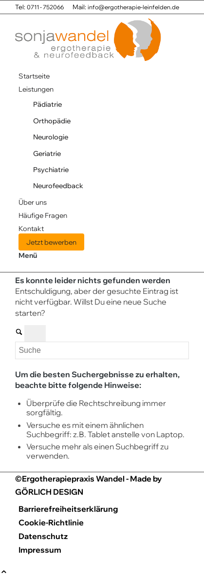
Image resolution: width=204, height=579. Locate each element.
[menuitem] (103, 75)
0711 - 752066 (45, 7)
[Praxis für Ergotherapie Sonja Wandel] (88, 62)
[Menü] (28, 255)
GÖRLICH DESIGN (49, 492)
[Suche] (101, 350)
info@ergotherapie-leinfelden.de (133, 7)
